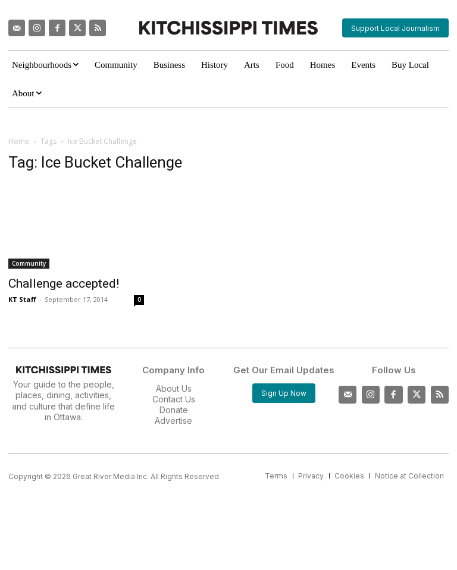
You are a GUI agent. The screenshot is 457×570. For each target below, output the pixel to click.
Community (29, 263)
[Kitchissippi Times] (228, 27)
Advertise (173, 420)
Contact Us (173, 399)
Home (18, 141)
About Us (174, 388)
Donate (173, 410)
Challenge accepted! (63, 283)
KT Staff (22, 299)
